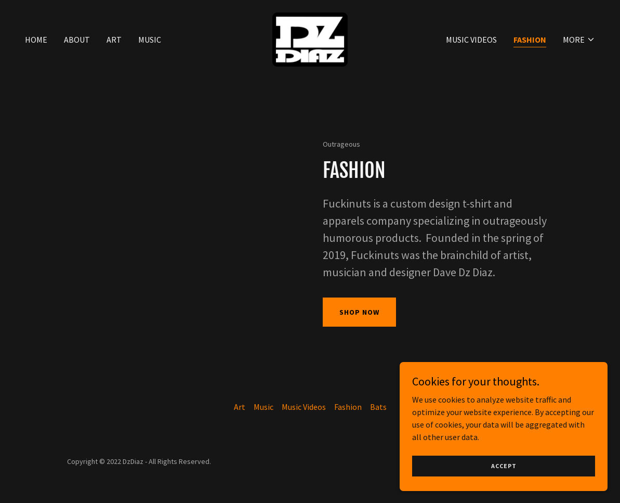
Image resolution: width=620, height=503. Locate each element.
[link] (309, 38)
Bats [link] (378, 407)
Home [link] (36, 39)
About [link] (77, 39)
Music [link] (149, 39)
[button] (579, 39)
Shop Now (359, 312)
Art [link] (114, 39)
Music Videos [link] (471, 39)
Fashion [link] (529, 39)
